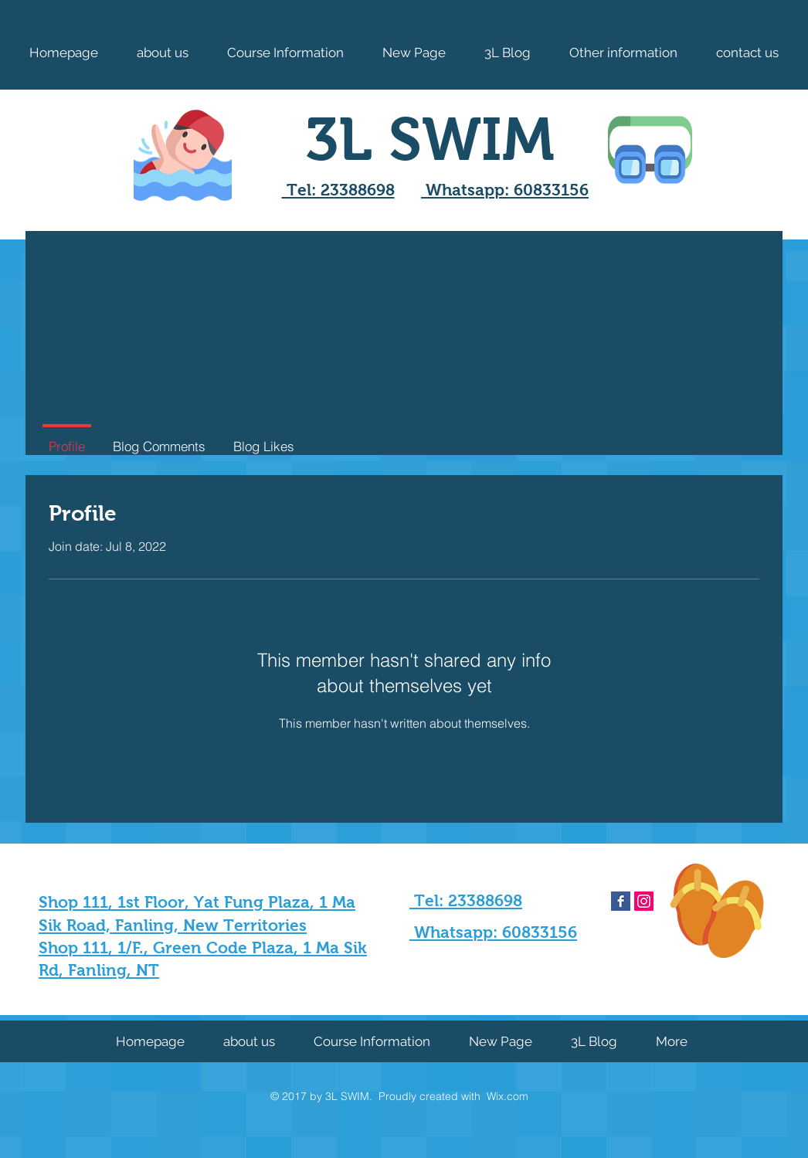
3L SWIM (430, 139)
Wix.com (507, 1096)
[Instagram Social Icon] (644, 901)
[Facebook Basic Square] (620, 901)
